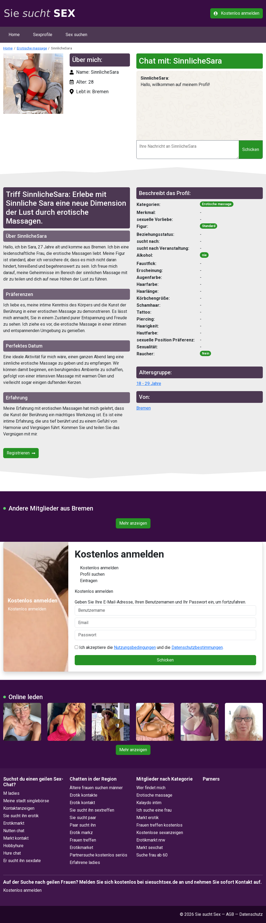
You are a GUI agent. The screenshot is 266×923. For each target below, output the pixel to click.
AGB (230, 914)
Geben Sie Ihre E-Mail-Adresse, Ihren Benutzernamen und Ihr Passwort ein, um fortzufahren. (165, 607)
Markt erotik (147, 817)
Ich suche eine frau (154, 810)
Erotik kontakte (83, 795)
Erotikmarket (81, 847)
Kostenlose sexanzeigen (159, 832)
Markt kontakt (16, 838)
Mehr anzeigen (133, 523)
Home (14, 34)
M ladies (11, 793)
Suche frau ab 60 (152, 855)
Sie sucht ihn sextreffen (92, 810)
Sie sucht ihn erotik (21, 815)
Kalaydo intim (148, 802)
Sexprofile (42, 34)
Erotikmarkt (13, 823)
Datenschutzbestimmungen (197, 647)
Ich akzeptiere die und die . (149, 647)
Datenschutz (251, 914)
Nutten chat (13, 830)
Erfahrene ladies (85, 862)
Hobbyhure (13, 845)
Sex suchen (76, 34)
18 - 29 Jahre (148, 383)
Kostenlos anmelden (236, 13)
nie (204, 255)
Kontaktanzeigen (18, 808)
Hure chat (12, 853)
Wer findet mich (150, 787)
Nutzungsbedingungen (135, 647)
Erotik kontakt (82, 802)
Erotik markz (81, 832)
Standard (208, 226)
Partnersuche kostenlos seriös (98, 855)
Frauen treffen (83, 840)
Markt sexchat (149, 847)
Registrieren (21, 452)
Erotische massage (32, 48)
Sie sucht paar (83, 817)
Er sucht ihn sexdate (22, 860)
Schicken (250, 149)
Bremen (143, 408)
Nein (205, 353)
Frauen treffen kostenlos (159, 825)
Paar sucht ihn (83, 825)
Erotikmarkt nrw (150, 840)
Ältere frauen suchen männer (96, 787)
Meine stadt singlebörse (26, 800)
